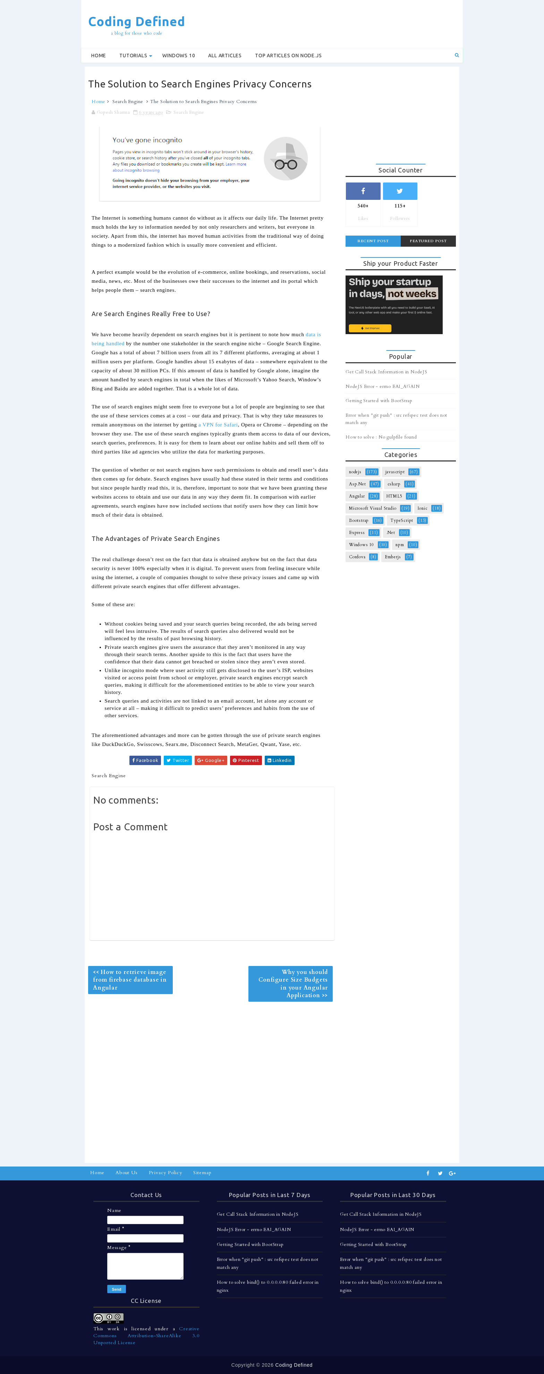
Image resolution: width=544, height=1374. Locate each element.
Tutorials (133, 55)
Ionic (422, 508)
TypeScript (401, 520)
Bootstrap (359, 520)
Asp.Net (357, 484)
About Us (126, 1172)
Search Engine (127, 102)
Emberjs (393, 557)
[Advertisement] (332, 23)
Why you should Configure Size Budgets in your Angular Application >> (293, 983)
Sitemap (202, 1172)
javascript (395, 472)
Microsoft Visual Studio (372, 508)
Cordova (357, 557)
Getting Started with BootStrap (379, 401)
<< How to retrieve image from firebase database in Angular (130, 980)
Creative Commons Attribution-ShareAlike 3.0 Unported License (146, 1335)
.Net (390, 532)
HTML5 (394, 496)
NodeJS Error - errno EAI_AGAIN (383, 386)
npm (400, 545)
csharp (394, 484)
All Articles (225, 55)
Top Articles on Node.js (288, 55)
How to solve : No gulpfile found (381, 437)
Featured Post (428, 241)
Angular (357, 496)
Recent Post (373, 241)
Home (98, 55)
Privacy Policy (165, 1172)
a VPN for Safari (218, 424)
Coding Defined (136, 21)
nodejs (355, 472)
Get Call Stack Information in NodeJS (386, 372)
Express (357, 532)
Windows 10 (178, 55)
